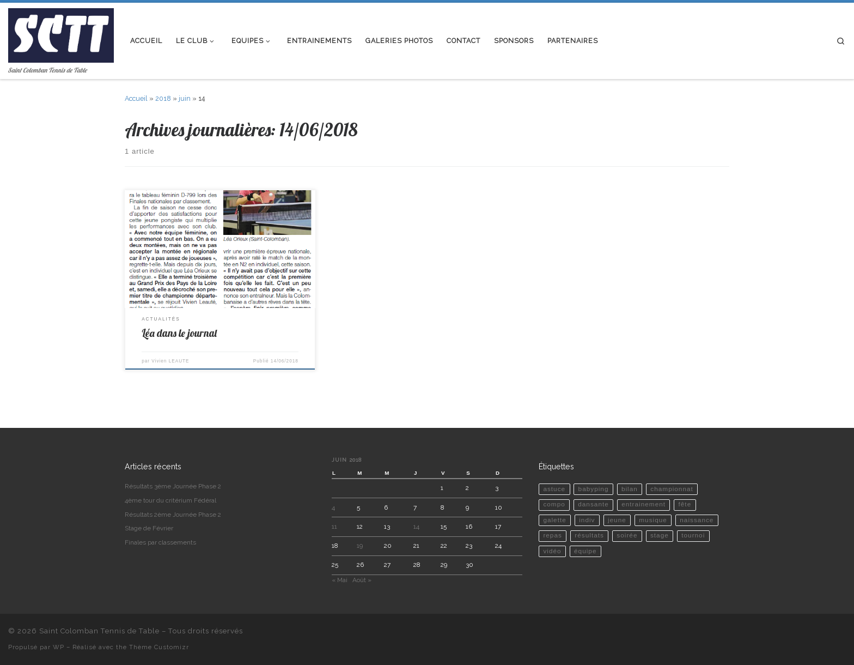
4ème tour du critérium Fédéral (170, 500)
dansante (593, 504)
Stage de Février (149, 528)
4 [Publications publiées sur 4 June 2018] (333, 507)
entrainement (643, 504)
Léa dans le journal (179, 333)
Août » (361, 580)
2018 (163, 98)
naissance (696, 520)
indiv (587, 520)
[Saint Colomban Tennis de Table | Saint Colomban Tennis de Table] (61, 33)
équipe (585, 551)
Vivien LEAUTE (170, 361)
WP (58, 647)
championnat (671, 489)
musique (653, 520)
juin (185, 98)
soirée (627, 535)
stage (659, 535)
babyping (593, 489)
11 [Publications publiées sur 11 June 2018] (334, 526)
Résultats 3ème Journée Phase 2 (173, 486)
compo (554, 504)
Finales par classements (160, 542)
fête (685, 504)
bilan (629, 489)
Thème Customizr (159, 647)
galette (554, 520)
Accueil (136, 98)
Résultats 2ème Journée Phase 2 (173, 514)
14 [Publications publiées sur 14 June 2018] (416, 526)
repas (552, 535)
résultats (589, 535)
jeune (617, 520)
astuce (554, 489)
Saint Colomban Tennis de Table (99, 631)
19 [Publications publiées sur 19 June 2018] (360, 545)
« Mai (339, 580)
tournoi (693, 535)
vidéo (552, 551)
